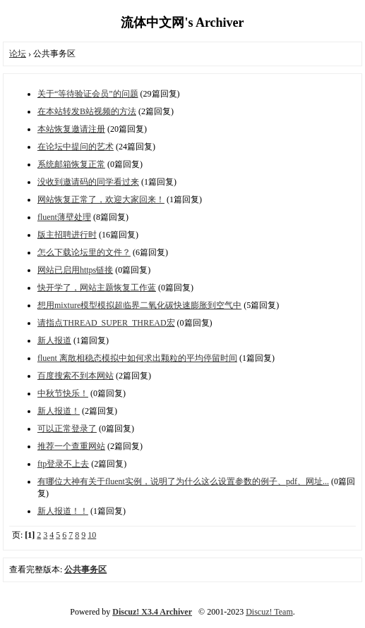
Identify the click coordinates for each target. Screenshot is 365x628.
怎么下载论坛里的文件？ (84, 252)
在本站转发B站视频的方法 (86, 111)
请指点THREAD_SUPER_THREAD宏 (106, 323)
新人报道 (54, 340)
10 (92, 535)
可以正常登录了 (67, 428)
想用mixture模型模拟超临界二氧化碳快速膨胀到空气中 (139, 305)
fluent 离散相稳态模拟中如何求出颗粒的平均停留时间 (137, 358)
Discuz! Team (269, 612)
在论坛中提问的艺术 (75, 147)
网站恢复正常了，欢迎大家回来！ (100, 199)
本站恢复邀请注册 (71, 129)
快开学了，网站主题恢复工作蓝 (96, 288)
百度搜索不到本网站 (75, 376)
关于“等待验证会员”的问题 (87, 94)
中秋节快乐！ (62, 393)
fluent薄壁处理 (64, 217)
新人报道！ (58, 411)
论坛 (17, 54)
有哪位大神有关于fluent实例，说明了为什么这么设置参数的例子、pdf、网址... (183, 481)
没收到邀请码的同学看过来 (88, 182)
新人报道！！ (62, 511)
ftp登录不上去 (63, 464)
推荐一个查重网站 (71, 446)
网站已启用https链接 (75, 270)
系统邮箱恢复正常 (71, 164)
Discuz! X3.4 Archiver (152, 612)
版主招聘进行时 (67, 235)
